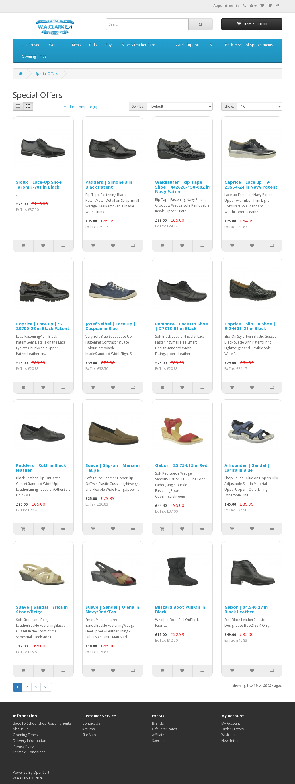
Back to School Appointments (249, 44)
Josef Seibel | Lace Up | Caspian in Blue (110, 326)
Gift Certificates (164, 729)
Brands (158, 723)
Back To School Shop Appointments (42, 723)
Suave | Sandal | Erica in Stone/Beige (42, 609)
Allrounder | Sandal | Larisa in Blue (246, 467)
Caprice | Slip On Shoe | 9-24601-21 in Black (250, 326)
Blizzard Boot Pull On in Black (180, 609)
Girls (93, 44)
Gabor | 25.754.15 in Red (181, 465)
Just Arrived (31, 44)
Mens (76, 44)
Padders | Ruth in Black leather (41, 467)
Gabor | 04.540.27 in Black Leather (246, 609)
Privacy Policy (24, 746)
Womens (56, 44)
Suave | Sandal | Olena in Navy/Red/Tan (112, 609)
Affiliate (158, 734)
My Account (230, 723)
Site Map (89, 734)
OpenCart (41, 772)
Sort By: (138, 106)
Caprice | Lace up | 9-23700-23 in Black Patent (42, 326)
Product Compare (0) (80, 106)
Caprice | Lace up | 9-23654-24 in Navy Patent (251, 184)
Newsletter (230, 740)
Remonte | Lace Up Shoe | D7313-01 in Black (181, 326)
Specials (158, 740)
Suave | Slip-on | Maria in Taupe (112, 467)
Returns (88, 729)
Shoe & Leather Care (138, 44)
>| (46, 687)
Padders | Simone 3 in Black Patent (108, 184)
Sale (213, 44)
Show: (229, 106)
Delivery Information (29, 740)
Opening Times (34, 56)
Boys (109, 44)
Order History (232, 729)
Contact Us (91, 723)
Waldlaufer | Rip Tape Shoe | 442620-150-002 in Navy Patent (182, 186)
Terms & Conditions (29, 752)
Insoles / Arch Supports (182, 44)
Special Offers (46, 73)
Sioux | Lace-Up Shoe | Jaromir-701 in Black (40, 184)
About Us (20, 729)
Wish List (228, 734)
